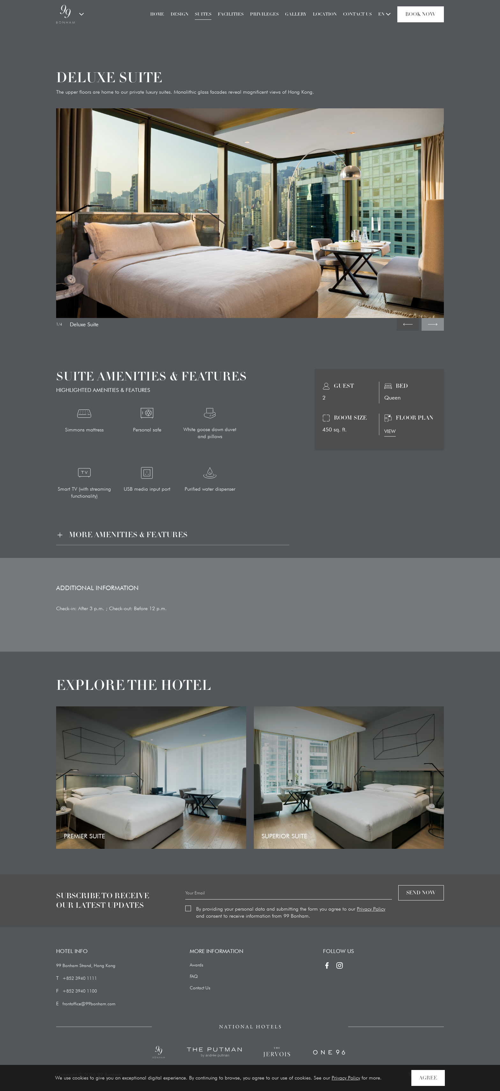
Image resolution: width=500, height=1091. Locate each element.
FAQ (194, 976)
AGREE (428, 1078)
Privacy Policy (371, 909)
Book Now (420, 14)
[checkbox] (188, 908)
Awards (196, 964)
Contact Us (200, 987)
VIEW (390, 431)
